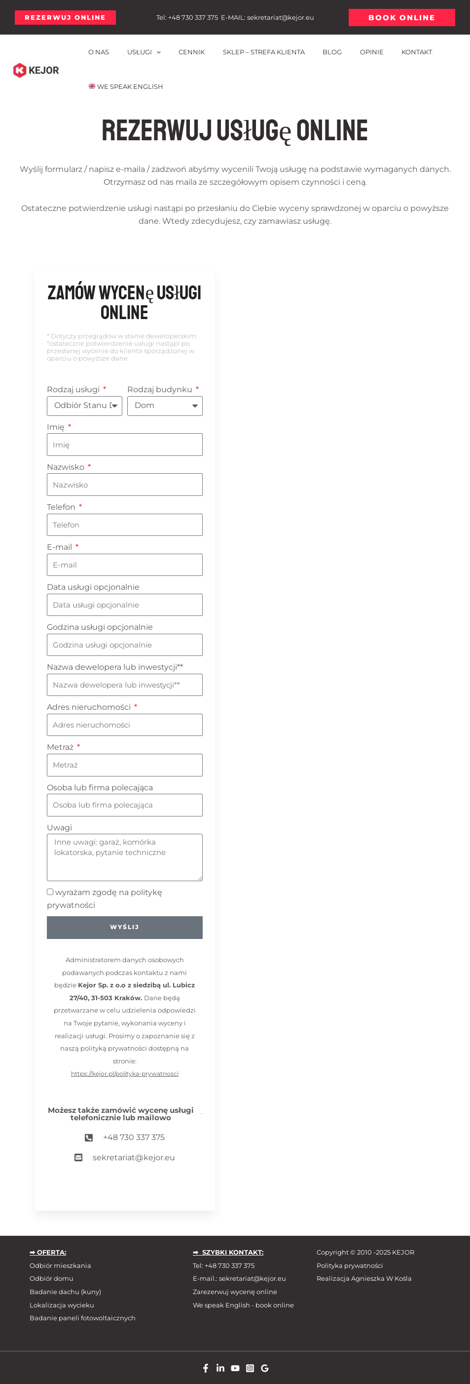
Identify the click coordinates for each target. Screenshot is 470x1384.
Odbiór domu (51, 1279)
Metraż (61, 747)
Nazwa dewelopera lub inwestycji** (115, 667)
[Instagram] (250, 1368)
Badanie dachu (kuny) (65, 1292)
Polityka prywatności (350, 1265)
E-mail (60, 547)
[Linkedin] (220, 1368)
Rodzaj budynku (160, 389)
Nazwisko (66, 467)
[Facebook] (205, 1368)
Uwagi (59, 827)
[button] (65, 17)
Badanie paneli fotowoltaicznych (83, 1318)
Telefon (62, 507)
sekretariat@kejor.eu (280, 17)
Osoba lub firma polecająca (100, 787)
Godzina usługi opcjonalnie (100, 627)
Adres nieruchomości (90, 707)
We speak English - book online (243, 1305)
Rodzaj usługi (74, 389)
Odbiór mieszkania (60, 1265)
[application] (148, 52)
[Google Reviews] (264, 1368)
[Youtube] (235, 1368)
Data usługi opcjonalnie (93, 587)
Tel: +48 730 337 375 (223, 1265)
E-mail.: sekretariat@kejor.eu (239, 1279)
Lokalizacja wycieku (62, 1305)
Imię (57, 427)
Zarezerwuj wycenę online (235, 1292)
